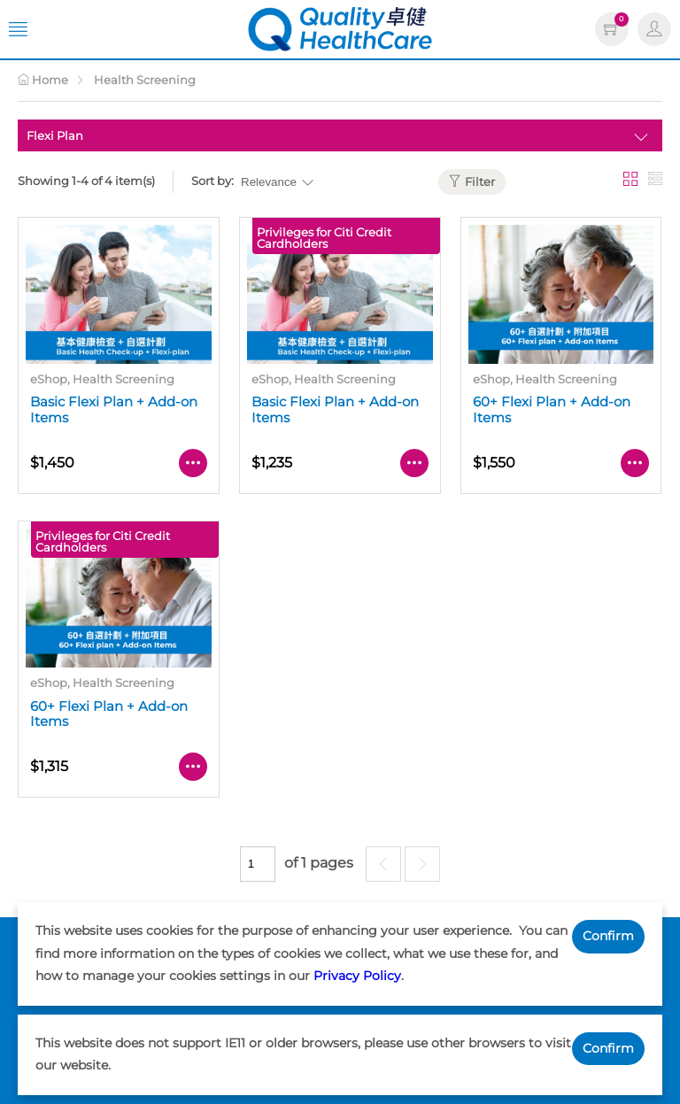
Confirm (608, 936)
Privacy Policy (357, 976)
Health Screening (145, 80)
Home (43, 80)
